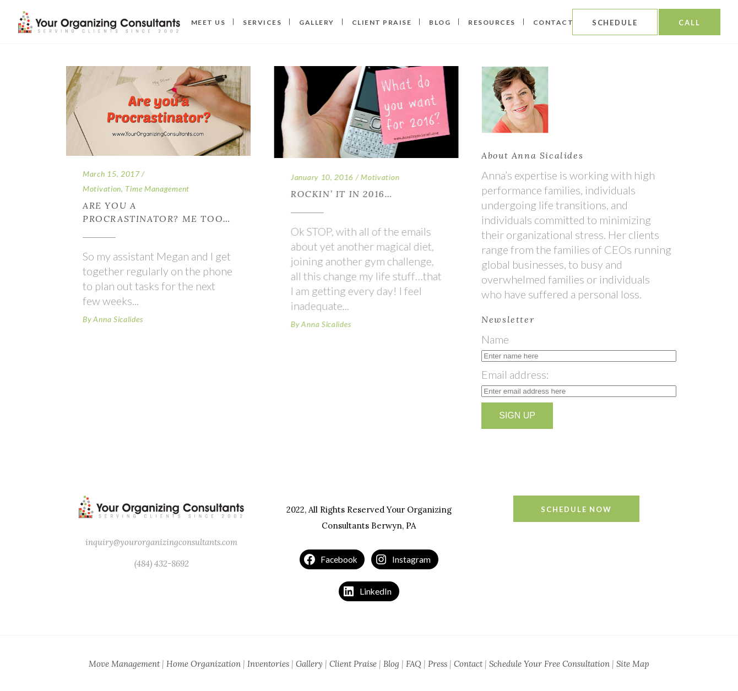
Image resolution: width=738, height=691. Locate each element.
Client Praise (353, 664)
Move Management (124, 664)
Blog (391, 664)
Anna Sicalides (118, 319)
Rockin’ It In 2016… (341, 193)
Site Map (632, 664)
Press (437, 664)
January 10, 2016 (321, 177)
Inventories (268, 664)
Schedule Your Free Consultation (549, 664)
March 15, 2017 (111, 173)
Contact (468, 664)
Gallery (309, 664)
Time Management (157, 188)
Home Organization (203, 664)
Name (495, 339)
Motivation (102, 188)
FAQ (413, 664)
